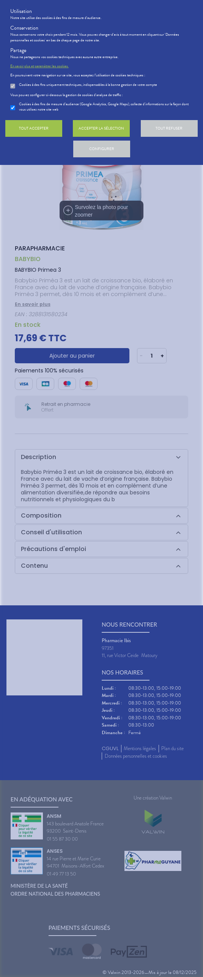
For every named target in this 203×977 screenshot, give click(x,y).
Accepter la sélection (101, 128)
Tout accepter (34, 128)
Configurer (101, 149)
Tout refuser (169, 128)
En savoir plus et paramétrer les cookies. (39, 66)
